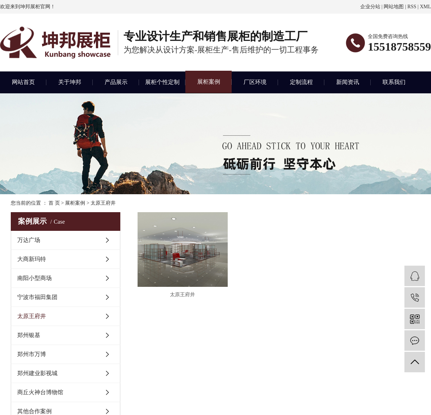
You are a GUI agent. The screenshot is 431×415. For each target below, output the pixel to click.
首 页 (54, 203)
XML (425, 6)
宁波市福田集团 (37, 297)
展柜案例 (208, 82)
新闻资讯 (347, 82)
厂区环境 (255, 82)
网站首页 (23, 82)
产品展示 (116, 82)
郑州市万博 (31, 354)
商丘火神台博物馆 (40, 392)
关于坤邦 (69, 82)
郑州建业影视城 (37, 373)
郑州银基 (28, 335)
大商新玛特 (31, 259)
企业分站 (370, 6)
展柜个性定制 (162, 82)
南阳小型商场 (34, 278)
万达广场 (28, 240)
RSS (411, 6)
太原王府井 (103, 203)
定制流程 (301, 82)
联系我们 (394, 82)
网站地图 (394, 6)
